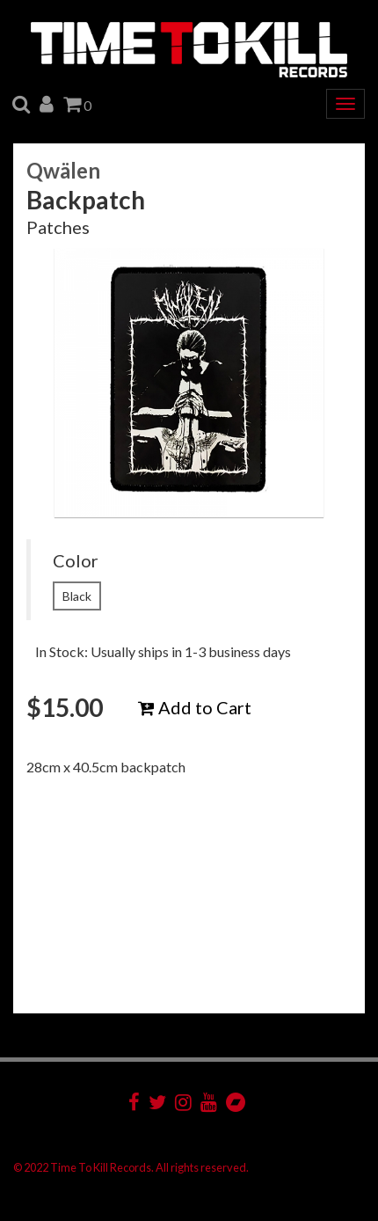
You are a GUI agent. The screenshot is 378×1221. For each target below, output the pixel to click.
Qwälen (63, 170)
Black (76, 596)
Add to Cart (194, 707)
